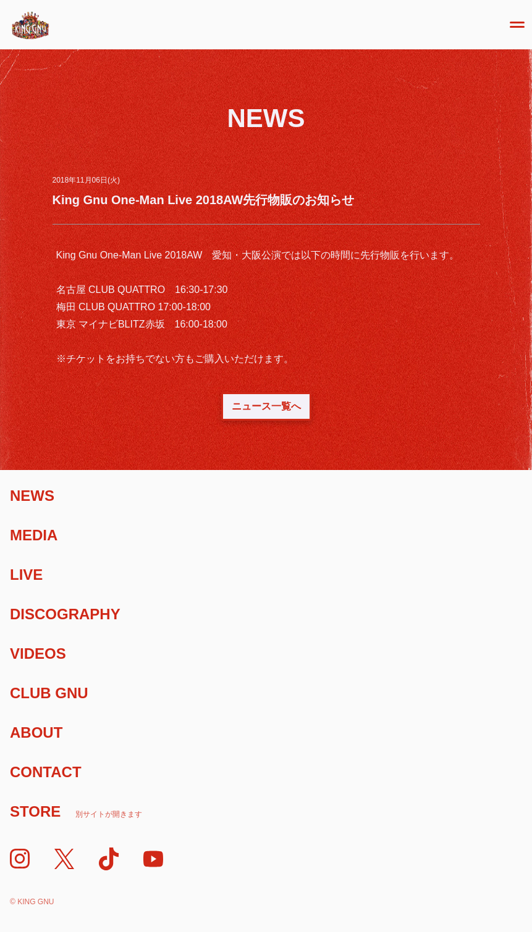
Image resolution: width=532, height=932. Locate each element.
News (32, 495)
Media (33, 535)
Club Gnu (49, 693)
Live (26, 574)
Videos (38, 653)
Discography (65, 614)
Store (76, 811)
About (36, 732)
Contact (46, 772)
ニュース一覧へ (266, 406)
